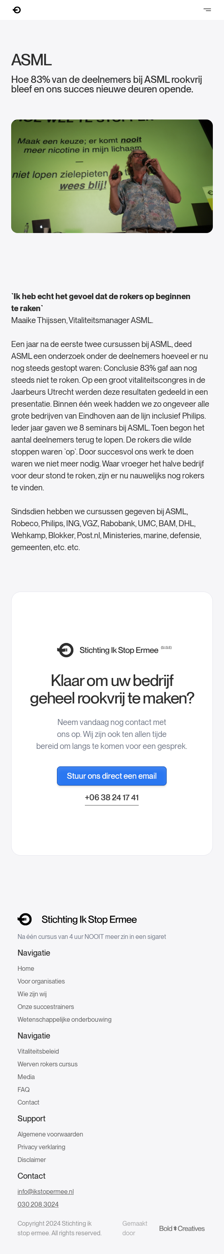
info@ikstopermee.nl (46, 1191)
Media (26, 1077)
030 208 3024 (38, 1204)
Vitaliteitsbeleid (38, 1051)
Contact (28, 1102)
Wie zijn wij (32, 994)
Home (26, 968)
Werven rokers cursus (48, 1064)
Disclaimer (32, 1160)
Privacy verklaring (41, 1147)
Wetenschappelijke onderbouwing (65, 1019)
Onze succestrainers (46, 1007)
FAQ (23, 1089)
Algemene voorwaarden (50, 1134)
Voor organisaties (41, 981)
